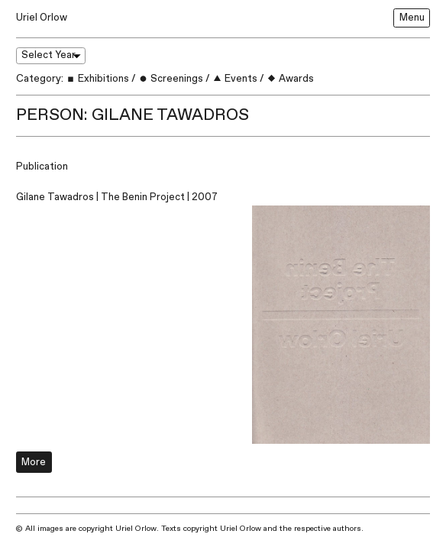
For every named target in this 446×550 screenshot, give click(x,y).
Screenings (170, 79)
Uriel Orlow (41, 17)
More (33, 462)
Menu (412, 17)
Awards (290, 79)
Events (234, 79)
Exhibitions (97, 79)
